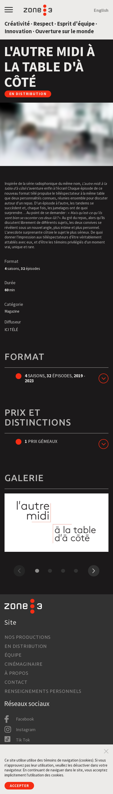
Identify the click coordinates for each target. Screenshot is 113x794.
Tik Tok (23, 740)
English (101, 10)
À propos (17, 673)
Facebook (25, 719)
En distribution (26, 646)
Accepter (19, 785)
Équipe (13, 654)
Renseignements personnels (43, 691)
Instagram (26, 729)
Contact (16, 682)
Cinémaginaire (24, 663)
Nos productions (28, 637)
